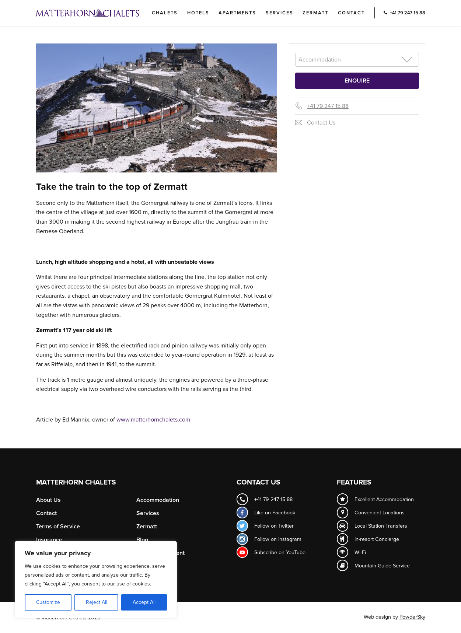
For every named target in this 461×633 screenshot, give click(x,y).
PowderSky (412, 617)
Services (279, 13)
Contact (351, 13)
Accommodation (157, 500)
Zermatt (315, 13)
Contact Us (321, 122)
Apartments (237, 13)
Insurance (49, 539)
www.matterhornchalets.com (153, 419)
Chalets (165, 13)
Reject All (96, 602)
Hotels (198, 13)
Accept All (144, 602)
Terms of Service (58, 526)
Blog (142, 539)
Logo (99, 13)
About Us (48, 500)
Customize (48, 602)
